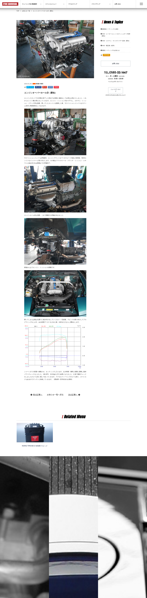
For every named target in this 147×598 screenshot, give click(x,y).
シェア (38, 87)
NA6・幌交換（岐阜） (108, 45)
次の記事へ (73, 395)
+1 (44, 87)
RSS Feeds (106, 54)
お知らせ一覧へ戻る (55, 395)
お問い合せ (115, 63)
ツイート (30, 87)
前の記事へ (37, 395)
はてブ (50, 87)
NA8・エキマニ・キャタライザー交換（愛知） (116, 41)
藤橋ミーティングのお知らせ (111, 50)
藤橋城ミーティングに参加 (110, 29)
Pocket (56, 87)
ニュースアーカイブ (116, 90)
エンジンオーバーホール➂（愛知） (40, 93)
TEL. (115, 72)
